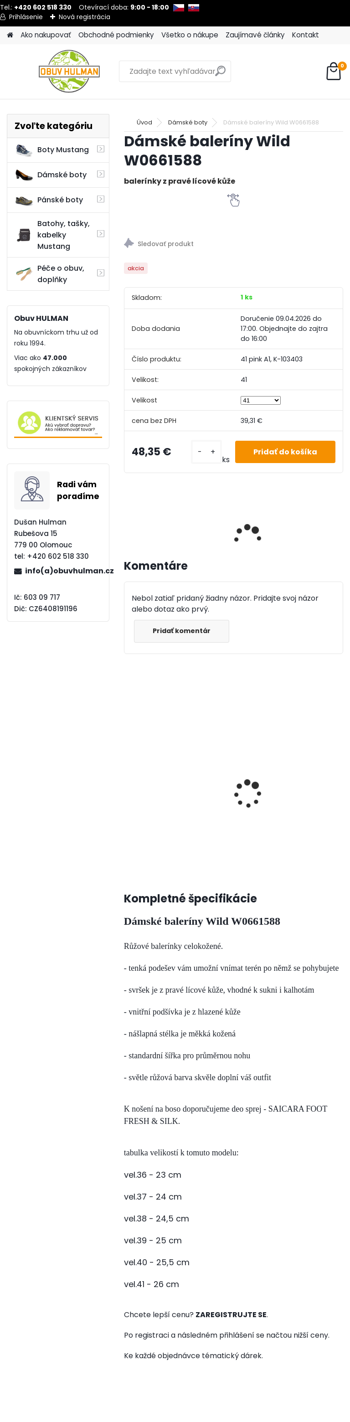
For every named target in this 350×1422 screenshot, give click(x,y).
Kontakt (305, 35)
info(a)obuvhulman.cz (63, 571)
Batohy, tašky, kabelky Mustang (52, 235)
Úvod (144, 122)
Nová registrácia (84, 16)
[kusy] (206, 452)
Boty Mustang (52, 150)
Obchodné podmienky (116, 35)
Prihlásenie (26, 16)
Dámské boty (51, 175)
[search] (220, 74)
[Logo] (69, 71)
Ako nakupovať (46, 35)
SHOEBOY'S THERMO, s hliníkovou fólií (168, 788)
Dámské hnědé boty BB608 (266, 766)
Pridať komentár (182, 630)
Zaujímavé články (255, 35)
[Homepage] (10, 35)
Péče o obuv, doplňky (49, 274)
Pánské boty (49, 200)
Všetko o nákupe (189, 35)
